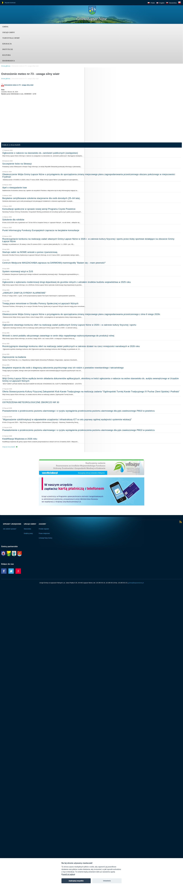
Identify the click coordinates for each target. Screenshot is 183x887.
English (161, 3)
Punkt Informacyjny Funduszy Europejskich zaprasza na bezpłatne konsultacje (40, 230)
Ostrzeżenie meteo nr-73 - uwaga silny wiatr (25, 66)
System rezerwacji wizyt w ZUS (17, 271)
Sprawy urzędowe (12, 524)
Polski (153, 3)
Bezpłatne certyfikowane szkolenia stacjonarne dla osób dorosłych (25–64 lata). (41, 198)
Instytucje (7, 49)
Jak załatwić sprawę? (9, 529)
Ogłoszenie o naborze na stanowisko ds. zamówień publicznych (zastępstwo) (40, 153)
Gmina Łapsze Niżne (91, 18)
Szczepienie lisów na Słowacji (17, 164)
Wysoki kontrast (10, 3)
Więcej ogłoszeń (8, 447)
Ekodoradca (8, 61)
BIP (179, 3)
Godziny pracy (28, 533)
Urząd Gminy (8, 32)
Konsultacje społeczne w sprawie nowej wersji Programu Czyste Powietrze (38, 209)
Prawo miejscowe (44, 533)
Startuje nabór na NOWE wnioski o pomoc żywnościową (29, 252)
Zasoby (42, 524)
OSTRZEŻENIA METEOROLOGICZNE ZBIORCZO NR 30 (30, 402)
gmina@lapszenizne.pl (136, 583)
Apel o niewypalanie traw (14, 187)
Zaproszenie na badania (14, 357)
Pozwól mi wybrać (68, 874)
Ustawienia (107, 881)
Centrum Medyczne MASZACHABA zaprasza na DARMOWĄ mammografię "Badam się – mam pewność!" (54, 263)
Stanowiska (27, 529)
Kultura (6, 55)
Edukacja (7, 44)
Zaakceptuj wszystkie (76, 881)
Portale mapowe (44, 529)
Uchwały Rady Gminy (45, 538)
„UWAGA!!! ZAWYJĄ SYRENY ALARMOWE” (24, 293)
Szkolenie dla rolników (13, 219)
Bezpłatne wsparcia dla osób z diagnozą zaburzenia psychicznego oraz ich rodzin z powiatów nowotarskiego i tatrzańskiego (63, 368)
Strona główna (5, 66)
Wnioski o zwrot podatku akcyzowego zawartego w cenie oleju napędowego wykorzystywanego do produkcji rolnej (58, 335)
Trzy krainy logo (176, 11)
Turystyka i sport (11, 38)
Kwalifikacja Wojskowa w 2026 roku (19, 439)
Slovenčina (173, 3)
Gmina (5, 27)
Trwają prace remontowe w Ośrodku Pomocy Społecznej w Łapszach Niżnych (40, 303)
